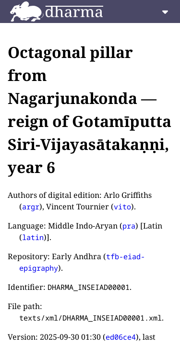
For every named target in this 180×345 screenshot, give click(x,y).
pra (128, 225)
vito (122, 206)
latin (33, 237)
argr (30, 206)
